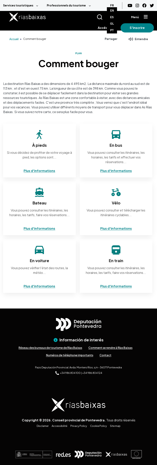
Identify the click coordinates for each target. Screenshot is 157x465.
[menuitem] (22, 5)
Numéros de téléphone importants (69, 355)
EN (112, 10)
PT (112, 30)
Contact (105, 355)
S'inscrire (137, 28)
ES (112, 17)
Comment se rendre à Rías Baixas (110, 347)
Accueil (14, 39)
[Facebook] (144, 6)
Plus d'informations (39, 171)
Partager (111, 38)
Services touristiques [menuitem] (18, 5)
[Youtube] (130, 6)
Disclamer (43, 425)
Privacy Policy (78, 425)
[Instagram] (137, 6)
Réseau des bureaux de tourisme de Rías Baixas (50, 347)
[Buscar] (104, 17)
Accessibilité (59, 425)
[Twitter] (152, 6)
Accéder (104, 28)
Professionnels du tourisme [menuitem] (66, 5)
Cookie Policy (98, 425)
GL (112, 23)
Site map (115, 425)
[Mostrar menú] (146, 17)
